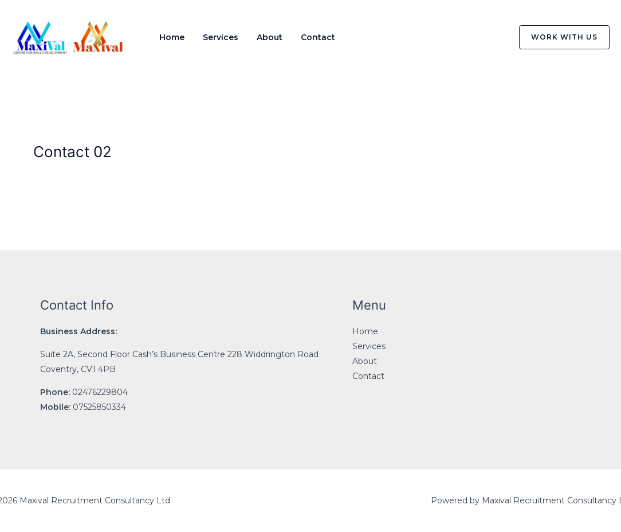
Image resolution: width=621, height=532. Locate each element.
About (269, 37)
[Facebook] (440, 38)
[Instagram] (489, 38)
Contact (318, 37)
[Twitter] (464, 38)
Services (220, 37)
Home (171, 37)
